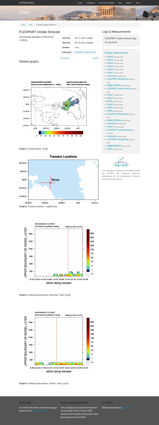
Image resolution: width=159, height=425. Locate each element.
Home (23, 25)
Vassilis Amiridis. (40, 411)
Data (120, 3)
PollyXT (110, 57)
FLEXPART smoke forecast (46, 25)
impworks (126, 408)
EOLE (109, 101)
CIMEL (110, 111)
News (138, 3)
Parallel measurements (116, 53)
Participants (90, 3)
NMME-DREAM (114, 85)
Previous (65, 58)
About (81, 3)
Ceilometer (111, 76)
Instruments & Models (106, 3)
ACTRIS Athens (26, 3)
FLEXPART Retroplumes (118, 79)
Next (95, 58)
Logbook (129, 3)
